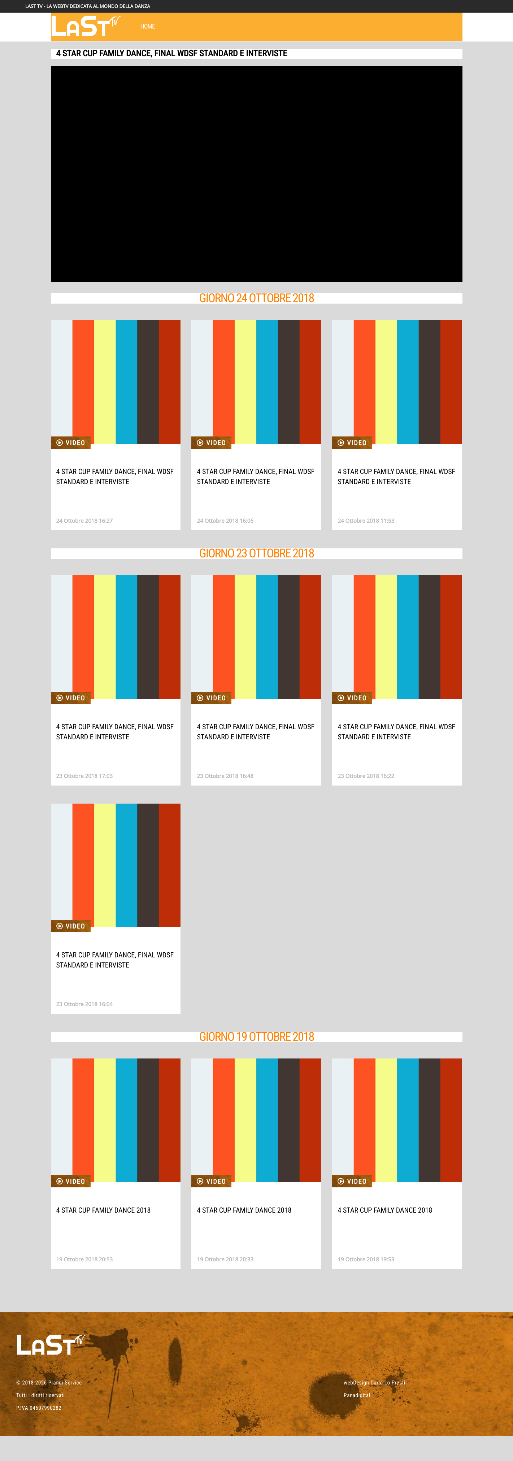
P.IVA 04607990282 (38, 1433)
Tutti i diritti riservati (40, 1420)
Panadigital (357, 1420)
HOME (147, 26)
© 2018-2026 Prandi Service (49, 1407)
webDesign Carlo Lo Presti (374, 1407)
